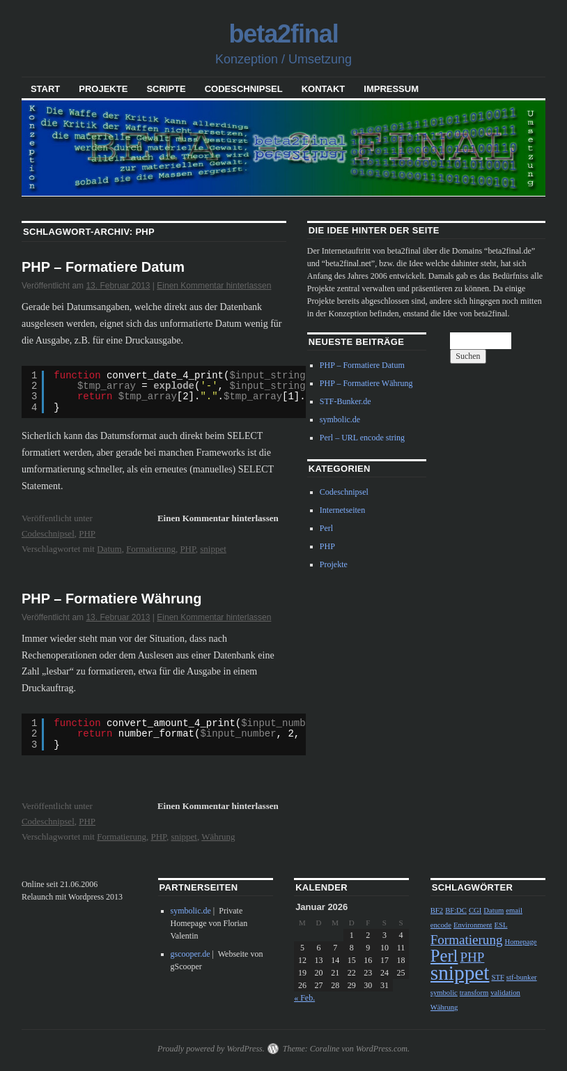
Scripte (165, 89)
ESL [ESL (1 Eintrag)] (501, 925)
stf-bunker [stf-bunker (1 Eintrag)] (521, 977)
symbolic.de (340, 419)
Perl (326, 528)
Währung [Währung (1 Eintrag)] (444, 1007)
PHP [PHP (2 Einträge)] (472, 957)
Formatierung (151, 549)
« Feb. (304, 998)
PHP (87, 533)
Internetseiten (342, 510)
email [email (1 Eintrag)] (514, 910)
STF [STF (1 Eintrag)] (497, 977)
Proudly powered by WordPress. (211, 1049)
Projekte (103, 89)
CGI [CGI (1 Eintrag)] (475, 910)
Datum (109, 549)
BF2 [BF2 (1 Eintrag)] (436, 910)
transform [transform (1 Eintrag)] (474, 992)
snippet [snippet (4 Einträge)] (460, 973)
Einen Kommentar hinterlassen (214, 286)
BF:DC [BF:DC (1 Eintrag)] (456, 910)
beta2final (283, 34)
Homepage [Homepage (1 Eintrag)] (520, 942)
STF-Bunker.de (345, 401)
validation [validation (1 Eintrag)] (505, 992)
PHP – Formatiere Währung (112, 598)
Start (45, 89)
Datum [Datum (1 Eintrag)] (493, 910)
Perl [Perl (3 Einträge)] (444, 955)
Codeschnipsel (244, 89)
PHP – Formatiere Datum (103, 267)
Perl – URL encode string (362, 437)
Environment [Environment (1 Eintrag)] (472, 925)
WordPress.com (381, 1049)
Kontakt (323, 89)
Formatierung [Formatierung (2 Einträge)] (466, 939)
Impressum (391, 89)
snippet (213, 549)
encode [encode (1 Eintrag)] (440, 925)
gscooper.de (190, 954)
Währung (218, 836)
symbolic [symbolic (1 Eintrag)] (444, 992)
